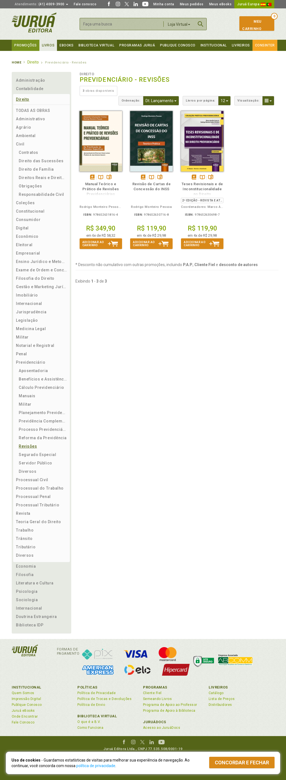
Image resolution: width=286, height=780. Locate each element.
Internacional (29, 303)
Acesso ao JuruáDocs (161, 728)
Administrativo (30, 119)
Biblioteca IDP (30, 625)
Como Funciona (90, 728)
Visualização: (248, 100)
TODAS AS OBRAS (33, 110)
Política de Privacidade (96, 693)
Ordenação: (130, 100)
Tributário (25, 547)
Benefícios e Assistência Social (43, 379)
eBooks (66, 45)
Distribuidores (220, 705)
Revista (23, 513)
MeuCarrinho (251, 25)
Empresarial (28, 253)
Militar (22, 337)
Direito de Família (36, 169)
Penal (21, 354)
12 (226, 100)
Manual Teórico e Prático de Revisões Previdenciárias (100, 189)
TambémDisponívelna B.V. (101, 177)
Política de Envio (91, 705)
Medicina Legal (31, 328)
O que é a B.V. (89, 722)
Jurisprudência (31, 312)
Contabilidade (30, 88)
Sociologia (27, 600)
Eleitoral (24, 245)
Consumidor (28, 219)
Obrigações (30, 186)
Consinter (265, 45)
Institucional (214, 45)
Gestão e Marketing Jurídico (41, 287)
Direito (22, 99)
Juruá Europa (254, 4)
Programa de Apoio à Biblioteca (169, 711)
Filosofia (25, 574)
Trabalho (25, 530)
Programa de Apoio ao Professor (170, 705)
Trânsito (24, 538)
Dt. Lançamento (162, 100)
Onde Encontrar (25, 716)
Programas (155, 687)
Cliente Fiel (152, 693)
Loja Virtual (179, 24)
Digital (22, 228)
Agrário (23, 127)
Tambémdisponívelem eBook (92, 177)
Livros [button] (48, 45)
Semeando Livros (157, 699)
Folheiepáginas (109, 177)
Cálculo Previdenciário (41, 387)
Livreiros (241, 45)
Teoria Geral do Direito (38, 522)
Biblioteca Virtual (97, 716)
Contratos (28, 152)
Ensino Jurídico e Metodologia (41, 261)
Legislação (27, 320)
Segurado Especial (37, 454)
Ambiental (26, 135)
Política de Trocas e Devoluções (104, 699)
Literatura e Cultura (35, 583)
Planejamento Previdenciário (43, 412)
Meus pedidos (192, 4)
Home (16, 62)
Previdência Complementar (43, 421)
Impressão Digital (26, 699)
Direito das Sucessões (41, 161)
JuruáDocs (154, 722)
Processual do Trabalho (40, 488)
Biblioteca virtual (96, 45)
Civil (20, 144)
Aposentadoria (33, 370)
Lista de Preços (222, 699)
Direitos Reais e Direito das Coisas (43, 177)
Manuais (27, 396)
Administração (30, 80)
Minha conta (163, 4)
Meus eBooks (220, 4)
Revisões (28, 446)
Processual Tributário (37, 505)
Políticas (87, 687)
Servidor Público (35, 463)
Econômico (27, 236)
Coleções (25, 203)
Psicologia (26, 591)
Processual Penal (33, 496)
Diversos (27, 471)
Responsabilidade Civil (41, 194)
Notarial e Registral (35, 345)
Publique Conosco (178, 45)
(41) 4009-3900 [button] (41, 4)
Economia (26, 566)
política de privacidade (95, 765)
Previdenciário (31, 362)
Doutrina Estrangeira (36, 616)
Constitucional (30, 211)
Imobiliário (27, 295)
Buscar (200, 24)
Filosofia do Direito (35, 278)
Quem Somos (23, 693)
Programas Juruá (137, 45)
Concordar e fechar (242, 762)
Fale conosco (85, 4)
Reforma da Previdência (43, 438)
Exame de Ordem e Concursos (41, 270)
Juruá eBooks (23, 711)
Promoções (25, 45)
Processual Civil (32, 480)
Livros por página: (200, 100)
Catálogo (216, 693)
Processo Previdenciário (43, 429)
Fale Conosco (23, 722)
